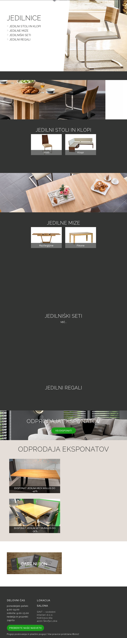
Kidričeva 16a (44, 618)
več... (63, 322)
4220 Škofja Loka (47, 621)
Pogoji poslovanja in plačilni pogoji (27, 634)
